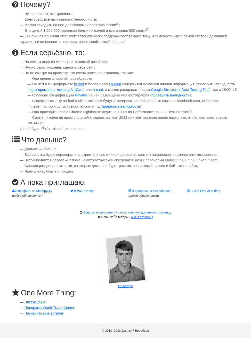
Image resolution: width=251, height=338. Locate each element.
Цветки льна (34, 302)
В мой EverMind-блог (204, 191)
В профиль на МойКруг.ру (32, 191)
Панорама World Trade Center (49, 308)
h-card (116, 84)
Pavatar (81, 95)
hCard (79, 84)
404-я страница (142, 217)
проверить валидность (170, 95)
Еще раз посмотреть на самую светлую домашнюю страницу (127, 212)
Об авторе (125, 286)
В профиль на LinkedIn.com (150, 191)
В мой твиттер (82, 191)
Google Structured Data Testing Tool (180, 89)
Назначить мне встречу (44, 313)
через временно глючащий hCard (56, 89)
